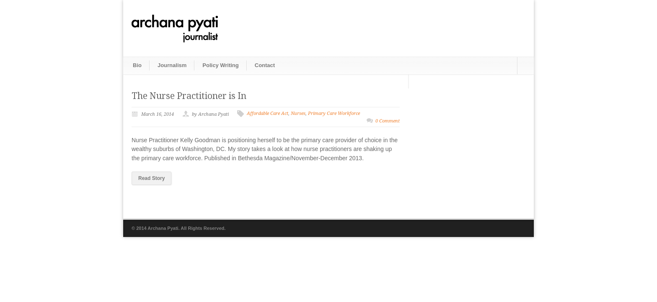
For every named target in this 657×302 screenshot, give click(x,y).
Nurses (298, 113)
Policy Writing (220, 65)
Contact (265, 65)
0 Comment (387, 121)
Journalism (172, 65)
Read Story (151, 178)
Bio (137, 65)
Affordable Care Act (267, 113)
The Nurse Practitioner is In (189, 96)
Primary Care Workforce (334, 113)
